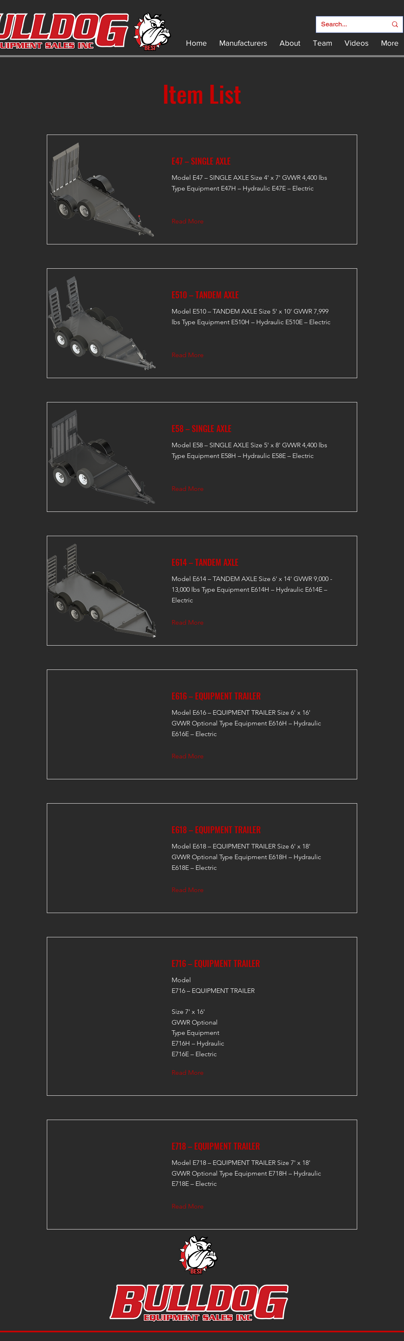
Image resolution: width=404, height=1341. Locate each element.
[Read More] (194, 221)
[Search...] (348, 24)
